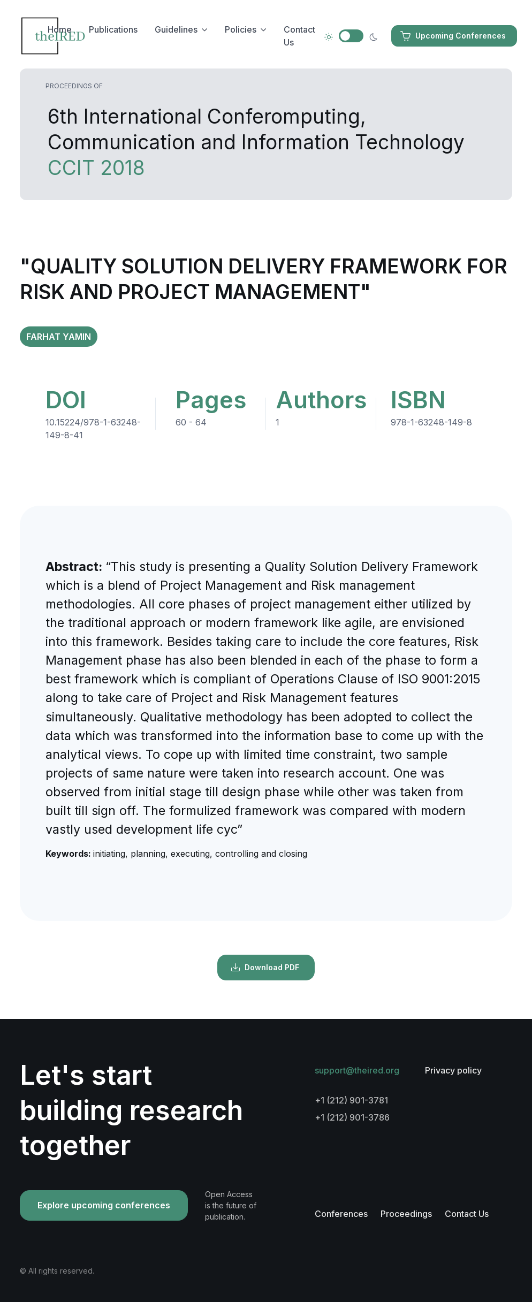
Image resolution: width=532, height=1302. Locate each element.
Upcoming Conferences (453, 36)
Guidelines (176, 29)
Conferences (341, 1213)
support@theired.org (357, 1070)
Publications (113, 29)
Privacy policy (453, 1070)
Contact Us (299, 36)
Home (60, 29)
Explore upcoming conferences (103, 1205)
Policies (240, 29)
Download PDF (265, 967)
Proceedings (406, 1213)
